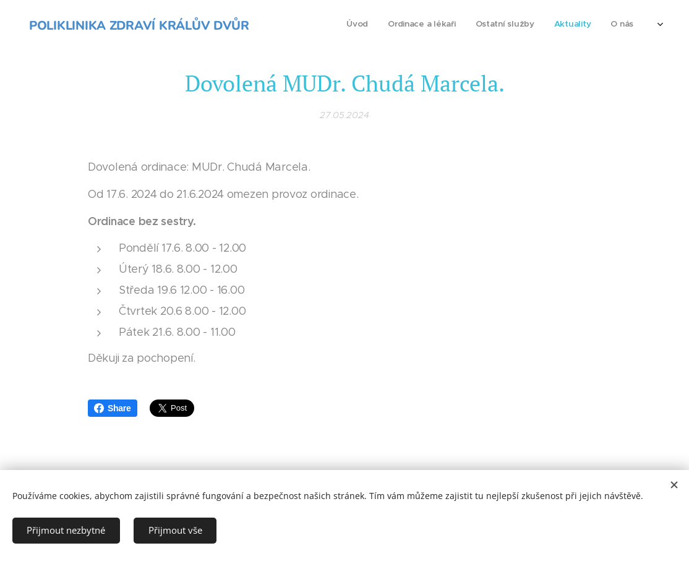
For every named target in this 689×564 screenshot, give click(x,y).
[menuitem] (571, 25)
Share (112, 408)
